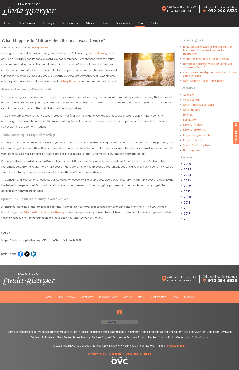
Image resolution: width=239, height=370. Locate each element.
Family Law (189, 120)
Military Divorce (39, 47)
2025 (186, 169)
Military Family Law (194, 130)
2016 (185, 219)
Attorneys (48, 23)
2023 (186, 180)
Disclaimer (116, 354)
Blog (140, 23)
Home (7, 23)
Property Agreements (196, 135)
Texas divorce (97, 53)
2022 (186, 186)
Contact (155, 23)
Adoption (188, 95)
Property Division (193, 140)
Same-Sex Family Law (196, 145)
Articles (90, 23)
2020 (186, 197)
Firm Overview (27, 23)
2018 (185, 208)
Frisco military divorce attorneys (45, 212)
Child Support (191, 110)
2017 (185, 213)
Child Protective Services (198, 105)
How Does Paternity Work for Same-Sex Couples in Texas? (207, 65)
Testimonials (123, 23)
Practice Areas (69, 23)
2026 (186, 164)
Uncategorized (192, 150)
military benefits (69, 81)
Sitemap (145, 354)
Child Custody (191, 100)
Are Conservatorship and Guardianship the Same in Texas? (209, 74)
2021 (185, 191)
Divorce (188, 115)
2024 (186, 175)
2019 (185, 202)
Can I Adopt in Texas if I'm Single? (203, 81)
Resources (131, 354)
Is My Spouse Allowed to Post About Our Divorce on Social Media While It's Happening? (207, 50)
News (105, 23)
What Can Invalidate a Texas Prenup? (206, 59)
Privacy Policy (97, 354)
